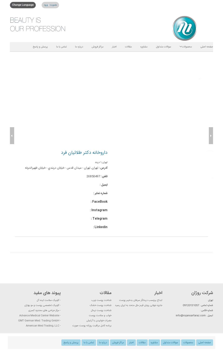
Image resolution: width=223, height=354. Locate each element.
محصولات (186, 47)
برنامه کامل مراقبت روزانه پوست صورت (92, 326)
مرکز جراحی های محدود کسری (43, 310)
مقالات (128, 47)
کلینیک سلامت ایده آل (48, 300)
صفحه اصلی (206, 47)
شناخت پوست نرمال (101, 310)
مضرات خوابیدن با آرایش (99, 320)
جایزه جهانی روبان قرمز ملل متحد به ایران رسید (138, 305)
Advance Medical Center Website (39, 315)
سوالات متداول (163, 47)
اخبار (114, 47)
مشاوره (143, 47)
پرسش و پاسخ (40, 47)
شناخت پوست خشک (101, 305)
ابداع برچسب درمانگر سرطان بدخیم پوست (140, 300)
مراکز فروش (97, 47)
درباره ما (79, 47)
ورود (46, 5)
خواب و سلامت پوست (100, 315)
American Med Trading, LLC (42, 326)
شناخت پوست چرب (101, 300)
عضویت (53, 5)
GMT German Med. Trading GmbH (38, 320)
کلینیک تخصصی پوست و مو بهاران (41, 305)
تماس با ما (61, 47)
